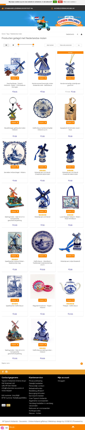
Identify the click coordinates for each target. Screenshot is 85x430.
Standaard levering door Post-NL (19, 8)
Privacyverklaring (35, 381)
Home (3, 34)
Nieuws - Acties (35, 413)
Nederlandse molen (16, 34)
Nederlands (70, 34)
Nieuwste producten (66, 45)
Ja (55, 2)
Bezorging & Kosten (37, 393)
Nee (60, 2)
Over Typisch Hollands (38, 398)
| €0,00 (9, 427)
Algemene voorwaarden (38, 401)
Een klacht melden (36, 396)
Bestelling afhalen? (36, 391)
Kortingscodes (34, 411)
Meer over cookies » (70, 2)
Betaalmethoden (35, 388)
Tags (8, 34)
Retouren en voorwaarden (39, 408)
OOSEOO (68, 421)
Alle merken (50, 45)
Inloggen (61, 381)
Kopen (15, 78)
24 (78, 45)
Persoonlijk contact (36, 386)
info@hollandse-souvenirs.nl (13, 388)
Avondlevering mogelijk (64, 8)
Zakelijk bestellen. (36, 383)
